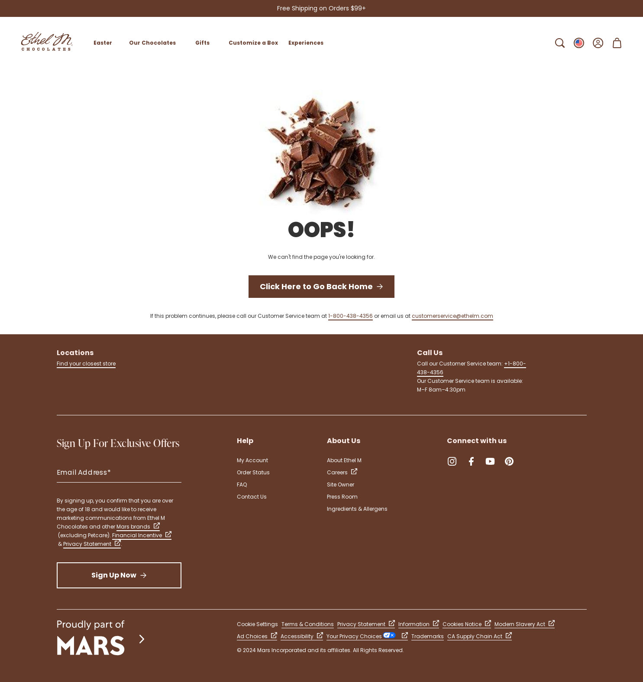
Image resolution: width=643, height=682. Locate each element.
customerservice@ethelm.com (452, 316)
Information (418, 624)
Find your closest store (86, 363)
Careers (342, 472)
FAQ (242, 484)
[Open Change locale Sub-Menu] (579, 43)
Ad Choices (257, 636)
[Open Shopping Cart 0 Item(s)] (617, 43)
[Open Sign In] (598, 43)
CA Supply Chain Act (479, 636)
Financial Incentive (141, 535)
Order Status (253, 472)
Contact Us (252, 496)
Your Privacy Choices (367, 636)
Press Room (342, 496)
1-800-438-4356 (350, 316)
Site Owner (340, 484)
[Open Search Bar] (560, 43)
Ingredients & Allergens (357, 508)
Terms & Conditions (307, 624)
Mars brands (138, 526)
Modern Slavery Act (524, 624)
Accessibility (302, 636)
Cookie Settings (257, 624)
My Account (252, 460)
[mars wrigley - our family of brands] (102, 639)
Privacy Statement (92, 544)
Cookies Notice (467, 624)
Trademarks (427, 636)
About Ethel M (344, 460)
